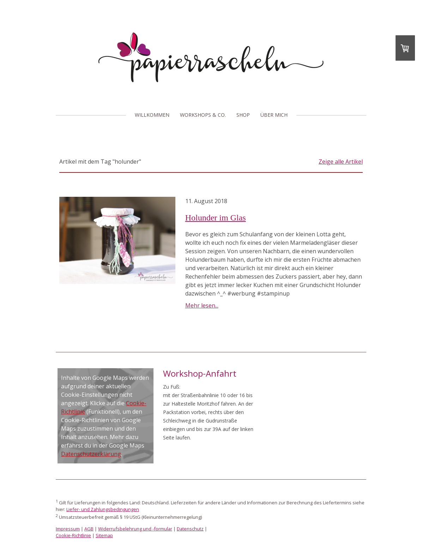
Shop (243, 114)
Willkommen (152, 114)
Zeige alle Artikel (341, 161)
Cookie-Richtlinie (73, 535)
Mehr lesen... (201, 305)
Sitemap (104, 535)
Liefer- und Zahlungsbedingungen (102, 509)
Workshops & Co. (203, 114)
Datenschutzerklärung (91, 454)
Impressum (68, 528)
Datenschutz (190, 528)
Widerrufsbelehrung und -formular (135, 528)
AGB (89, 528)
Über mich (274, 114)
